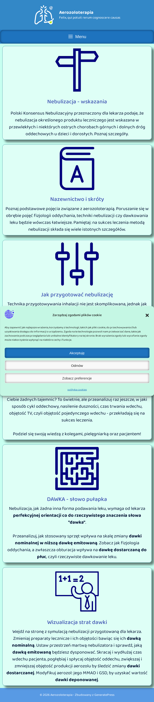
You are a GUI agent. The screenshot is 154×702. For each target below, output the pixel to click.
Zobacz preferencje (77, 378)
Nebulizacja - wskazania (77, 101)
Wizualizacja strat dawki (77, 622)
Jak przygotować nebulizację (77, 294)
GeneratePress (104, 694)
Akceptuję (77, 353)
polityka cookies (77, 390)
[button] (147, 315)
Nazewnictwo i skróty (77, 199)
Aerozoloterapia (76, 12)
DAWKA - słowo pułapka (77, 499)
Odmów (77, 365)
